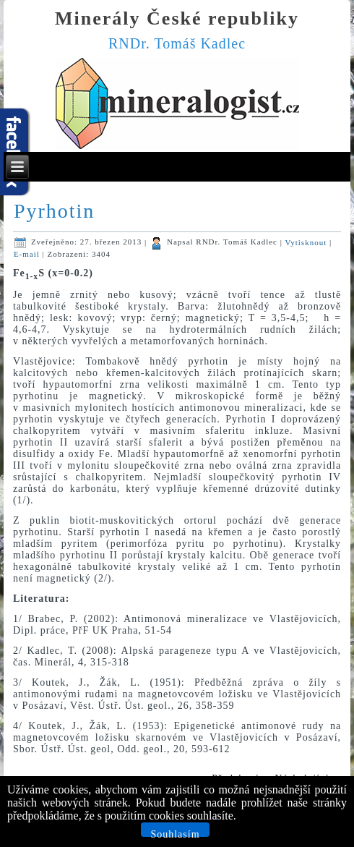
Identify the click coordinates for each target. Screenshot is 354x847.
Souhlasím (174, 833)
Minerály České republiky (177, 18)
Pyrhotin (54, 211)
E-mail (28, 254)
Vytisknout (307, 241)
